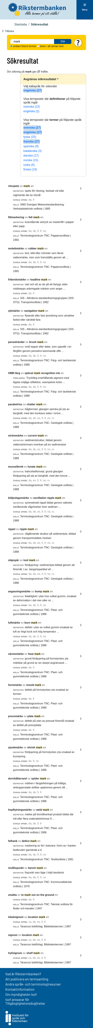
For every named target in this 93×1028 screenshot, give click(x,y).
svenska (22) (31, 106)
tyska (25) (29, 136)
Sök (62, 41)
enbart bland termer (24, 46)
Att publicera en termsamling (26, 979)
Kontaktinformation (19, 989)
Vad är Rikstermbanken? (23, 974)
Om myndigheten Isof (21, 994)
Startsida (20, 24)
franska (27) (31, 141)
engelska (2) (31, 111)
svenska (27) (32, 127)
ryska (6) (29, 164)
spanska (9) (31, 146)
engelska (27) (32, 90)
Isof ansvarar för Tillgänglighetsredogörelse (25, 1001)
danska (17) (31, 155)
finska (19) (30, 169)
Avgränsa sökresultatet (39, 79)
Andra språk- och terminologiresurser (33, 984)
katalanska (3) (32, 151)
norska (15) (30, 160)
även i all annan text (51, 46)
